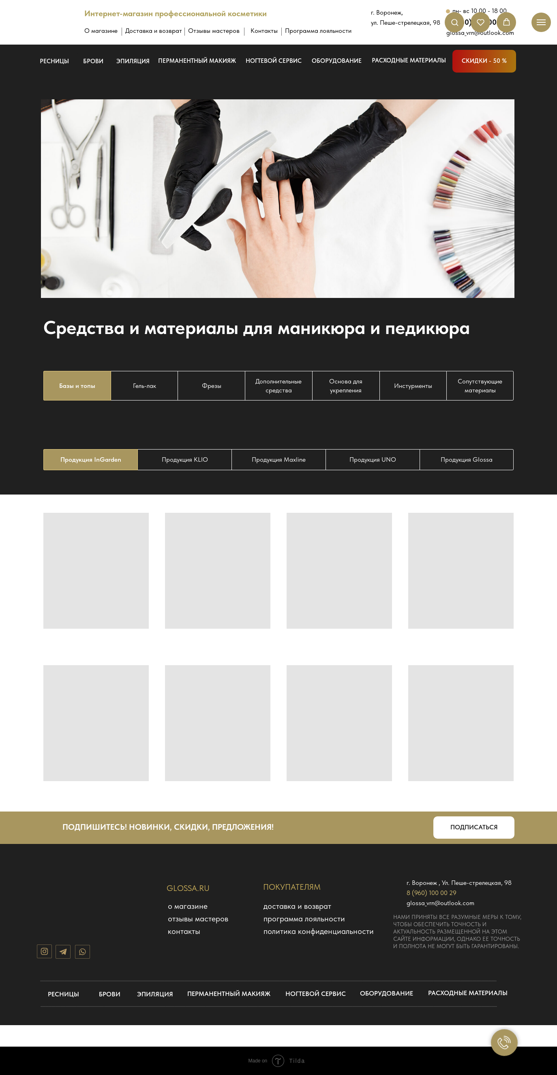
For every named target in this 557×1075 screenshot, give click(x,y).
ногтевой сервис (274, 60)
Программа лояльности (318, 30)
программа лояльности (304, 918)
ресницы (54, 61)
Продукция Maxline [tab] (279, 459)
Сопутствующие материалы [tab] (480, 385)
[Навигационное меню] (541, 22)
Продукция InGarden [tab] (90, 459)
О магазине (101, 30)
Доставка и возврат (153, 30)
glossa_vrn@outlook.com (440, 903)
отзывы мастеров (198, 918)
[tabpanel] (278, 460)
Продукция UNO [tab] (372, 459)
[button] (454, 22)
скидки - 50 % (484, 60)
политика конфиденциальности (319, 931)
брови (93, 61)
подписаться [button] (474, 827)
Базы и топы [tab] (77, 386)
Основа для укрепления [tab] (345, 385)
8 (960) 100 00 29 (431, 893)
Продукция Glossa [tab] (467, 459)
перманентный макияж (197, 60)
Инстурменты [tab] (413, 386)
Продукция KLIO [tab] (185, 459)
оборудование (337, 60)
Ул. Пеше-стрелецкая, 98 (477, 883)
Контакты (264, 30)
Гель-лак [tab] (144, 386)
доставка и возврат (297, 906)
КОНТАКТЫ (184, 931)
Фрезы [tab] (211, 386)
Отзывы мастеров (214, 30)
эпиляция (133, 61)
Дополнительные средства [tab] (278, 385)
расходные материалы (409, 60)
